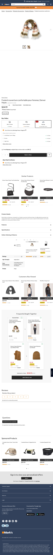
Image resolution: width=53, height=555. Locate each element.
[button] (43, 4)
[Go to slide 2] (28, 47)
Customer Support (26, 486)
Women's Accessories (18, 11)
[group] (6, 202)
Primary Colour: (6, 109)
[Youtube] (13, 521)
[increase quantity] (7, 155)
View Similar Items (27, 104)
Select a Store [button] (28, 154)
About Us (26, 495)
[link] (6, 105)
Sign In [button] (26, 478)
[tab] (10, 124)
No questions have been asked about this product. (13, 425)
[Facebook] (3, 521)
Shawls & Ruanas (29, 11)
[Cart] (50, 4)
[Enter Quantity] (5, 155)
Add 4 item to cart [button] (27, 377)
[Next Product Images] (51, 30)
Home (3, 11)
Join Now (37, 481)
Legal (26, 500)
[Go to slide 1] (24, 47)
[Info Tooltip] (30, 149)
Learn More (29, 510)
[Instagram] (10, 521)
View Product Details (17, 104)
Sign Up (5, 512)
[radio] (5, 113)
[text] (10, 205)
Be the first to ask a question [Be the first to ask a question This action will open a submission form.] (9, 421)
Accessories (9, 11)
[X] (6, 521)
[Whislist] (47, 4)
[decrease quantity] (3, 155)
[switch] (16, 245)
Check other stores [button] (7, 143)
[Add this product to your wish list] (49, 155)
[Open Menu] (2, 4)
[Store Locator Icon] (24, 1)
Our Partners (26, 491)
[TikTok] (16, 521)
